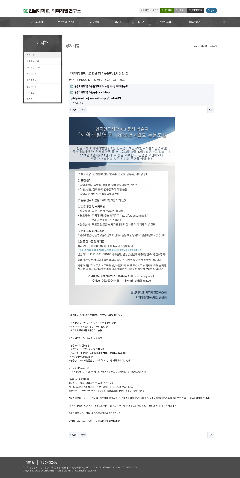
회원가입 (145, 10)
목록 (211, 110)
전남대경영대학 (196, 10)
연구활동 (94, 22)
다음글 (82, 110)
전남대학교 (167, 10)
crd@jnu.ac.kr (112, 421)
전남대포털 (180, 10)
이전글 (73, 110)
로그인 (155, 10)
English (211, 10)
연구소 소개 (37, 22)
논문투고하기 (166, 22)
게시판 (140, 22)
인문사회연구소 (66, 22)
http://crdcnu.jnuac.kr (114, 353)
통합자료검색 (196, 22)
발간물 (118, 22)
